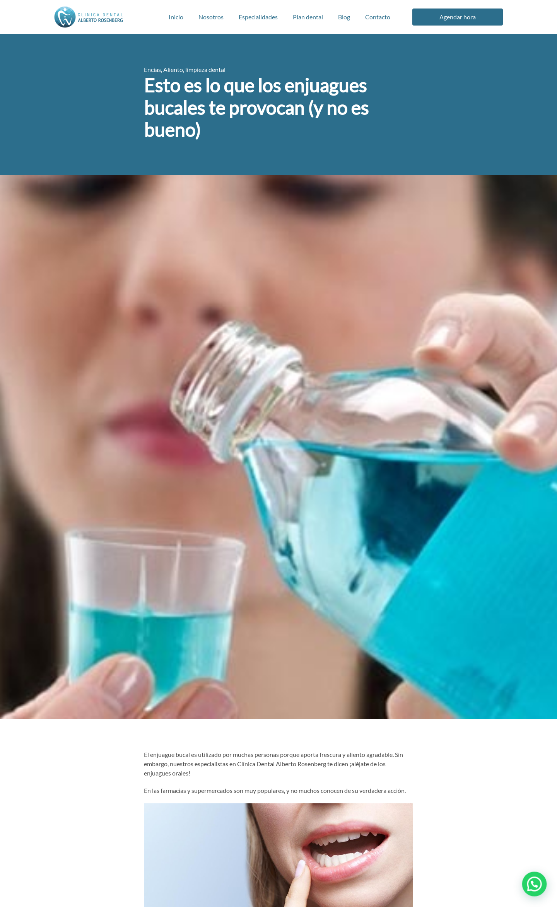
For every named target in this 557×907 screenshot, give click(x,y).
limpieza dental (205, 69)
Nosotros (211, 16)
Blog (344, 16)
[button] (536, 887)
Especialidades (258, 16)
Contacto (377, 16)
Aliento (173, 69)
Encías (152, 69)
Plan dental (308, 16)
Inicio (176, 16)
